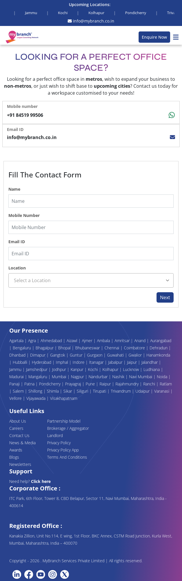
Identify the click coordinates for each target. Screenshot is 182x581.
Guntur (77, 355)
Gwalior (135, 355)
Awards (15, 450)
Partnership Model (63, 421)
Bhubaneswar (88, 348)
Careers (16, 428)
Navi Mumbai (141, 376)
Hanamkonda (158, 355)
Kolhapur (111, 369)
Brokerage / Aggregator (68, 428)
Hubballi (20, 362)
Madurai (17, 376)
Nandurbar (99, 376)
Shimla (53, 391)
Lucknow (131, 369)
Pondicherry (50, 384)
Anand (140, 340)
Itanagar (97, 362)
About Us (17, 421)
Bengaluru (22, 348)
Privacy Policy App (63, 450)
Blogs (14, 457)
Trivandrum (121, 391)
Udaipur (143, 391)
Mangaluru (38, 376)
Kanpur (77, 369)
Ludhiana (152, 369)
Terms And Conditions (67, 457)
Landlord (55, 435)
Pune (91, 384)
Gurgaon (95, 355)
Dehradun (159, 348)
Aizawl (72, 340)
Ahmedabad (52, 340)
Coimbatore (135, 348)
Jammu (16, 369)
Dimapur (38, 355)
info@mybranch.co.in (91, 21)
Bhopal (65, 348)
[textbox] (91, 280)
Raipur (106, 384)
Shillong (35, 391)
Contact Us (19, 435)
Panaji (15, 384)
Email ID (16, 241)
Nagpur (78, 376)
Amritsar (123, 340)
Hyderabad (42, 362)
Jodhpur (59, 369)
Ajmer (87, 340)
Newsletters (20, 464)
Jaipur (132, 362)
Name (14, 189)
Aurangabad (160, 340)
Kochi (93, 369)
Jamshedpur (37, 369)
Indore (79, 362)
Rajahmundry (127, 384)
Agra (32, 340)
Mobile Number (24, 215)
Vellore (16, 398)
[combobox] (91, 280)
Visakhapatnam (63, 398)
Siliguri (83, 391)
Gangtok (58, 355)
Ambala (104, 340)
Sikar (68, 391)
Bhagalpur (45, 348)
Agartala (17, 340)
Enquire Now (154, 37)
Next (165, 297)
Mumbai (59, 376)
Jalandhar (150, 362)
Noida (162, 376)
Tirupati (100, 391)
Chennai (112, 348)
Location (17, 268)
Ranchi (149, 384)
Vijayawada (36, 398)
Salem (19, 391)
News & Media (22, 442)
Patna (30, 384)
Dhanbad (18, 355)
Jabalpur (116, 362)
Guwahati (116, 355)
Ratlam (166, 384)
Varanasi (162, 391)
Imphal (62, 362)
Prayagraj (73, 384)
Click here (41, 481)
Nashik (119, 376)
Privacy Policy (59, 442)
